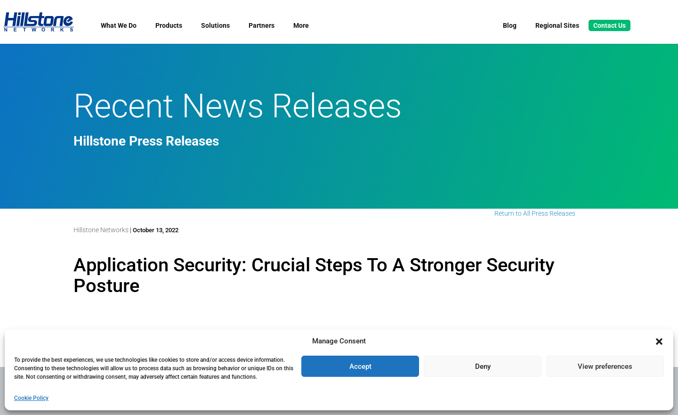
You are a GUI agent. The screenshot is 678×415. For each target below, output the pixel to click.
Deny (483, 366)
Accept (360, 366)
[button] (659, 341)
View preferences (605, 366)
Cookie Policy (31, 398)
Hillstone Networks (101, 230)
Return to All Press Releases (534, 213)
